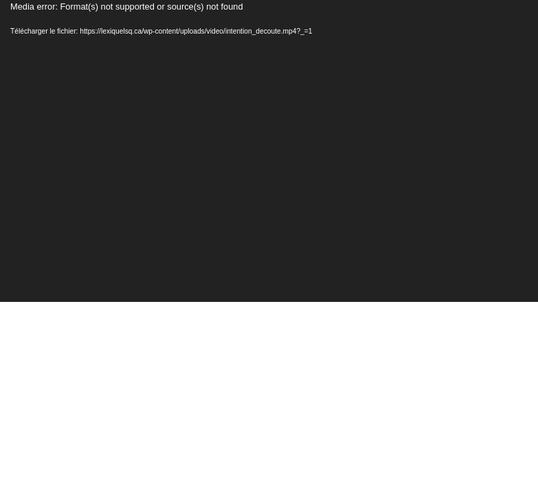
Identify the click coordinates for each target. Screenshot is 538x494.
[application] (269, 151)
